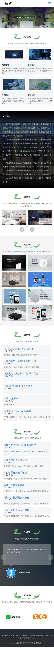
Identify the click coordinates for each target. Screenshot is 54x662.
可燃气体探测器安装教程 (17, 512)
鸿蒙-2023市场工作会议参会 (19, 393)
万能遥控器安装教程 (15, 498)
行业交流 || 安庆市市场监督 (18, 421)
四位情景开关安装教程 (16, 484)
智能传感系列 (27, 253)
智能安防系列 (46, 253)
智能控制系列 (7, 253)
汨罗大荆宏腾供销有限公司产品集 (22, 379)
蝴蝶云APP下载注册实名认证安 (21, 457)
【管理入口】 (30, 653)
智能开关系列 (36, 253)
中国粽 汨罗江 (12, 407)
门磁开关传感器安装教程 (17, 526)
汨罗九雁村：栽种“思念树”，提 (21, 366)
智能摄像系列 (17, 253)
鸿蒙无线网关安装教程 (16, 470)
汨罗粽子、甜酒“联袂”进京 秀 (20, 352)
